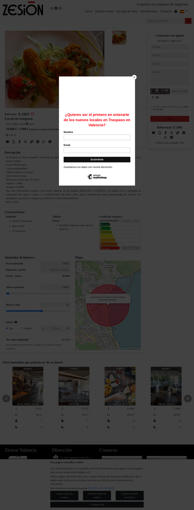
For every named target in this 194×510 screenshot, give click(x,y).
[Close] (134, 77)
